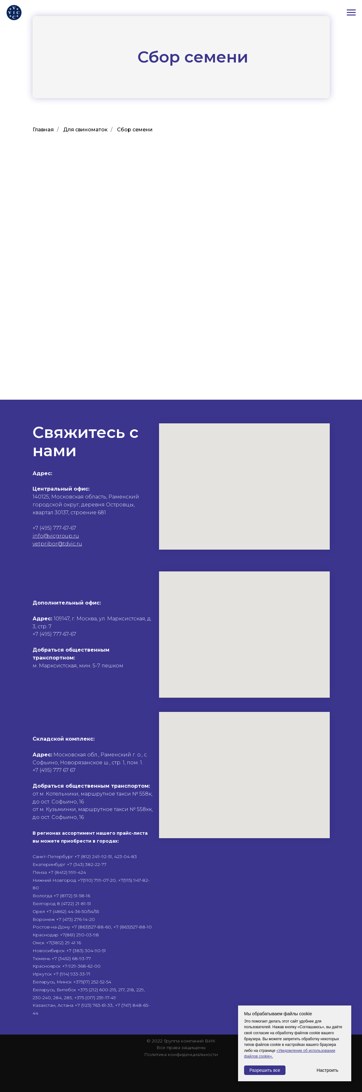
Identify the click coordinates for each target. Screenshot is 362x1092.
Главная (43, 130)
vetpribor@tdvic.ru (57, 544)
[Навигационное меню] (351, 12)
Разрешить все (264, 1070)
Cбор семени (135, 130)
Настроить (327, 1070)
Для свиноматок (85, 130)
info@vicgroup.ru (56, 536)
